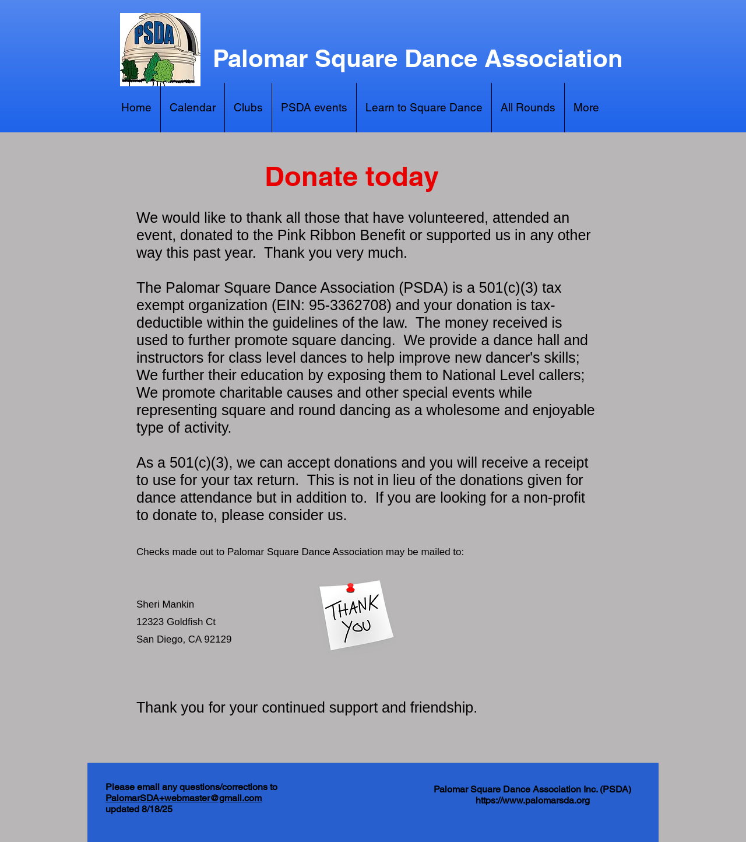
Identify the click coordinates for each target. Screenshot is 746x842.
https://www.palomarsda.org (533, 800)
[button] (586, 107)
